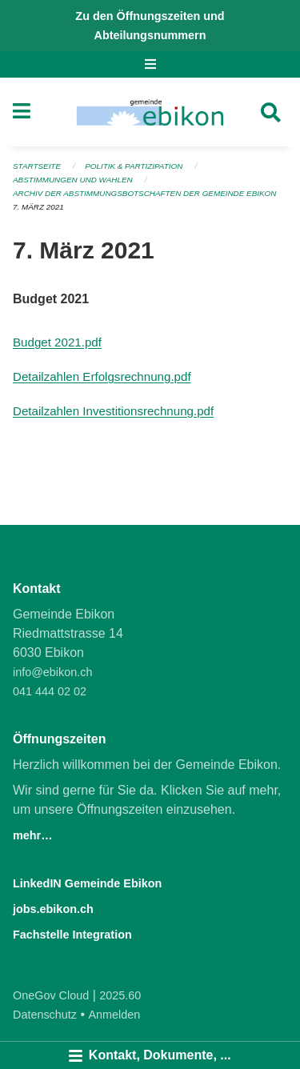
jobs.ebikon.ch (53, 909)
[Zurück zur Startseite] (150, 112)
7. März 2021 (38, 206)
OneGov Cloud (51, 995)
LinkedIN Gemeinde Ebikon (87, 883)
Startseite (37, 166)
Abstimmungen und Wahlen (73, 179)
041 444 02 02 (49, 691)
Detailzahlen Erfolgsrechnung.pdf (102, 376)
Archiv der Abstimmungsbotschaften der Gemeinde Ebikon (144, 193)
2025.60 (120, 995)
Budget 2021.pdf (57, 342)
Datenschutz (45, 1014)
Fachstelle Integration (72, 934)
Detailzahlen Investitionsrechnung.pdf (113, 411)
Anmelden (115, 1014)
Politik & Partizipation (133, 166)
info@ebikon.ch (52, 672)
